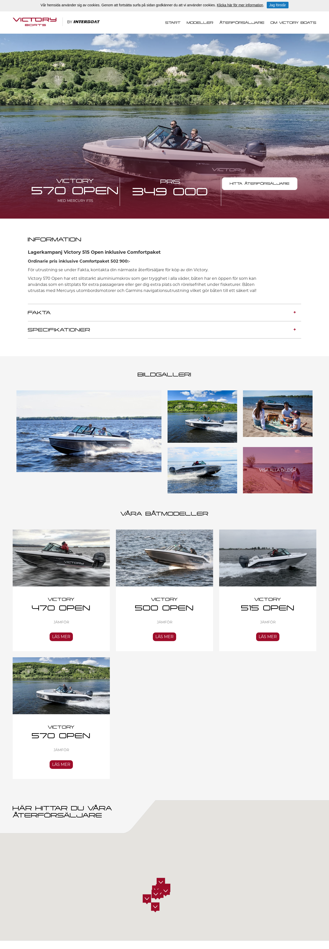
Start (173, 23)
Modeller (200, 23)
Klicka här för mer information (240, 5)
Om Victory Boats (293, 23)
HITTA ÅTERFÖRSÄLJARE (260, 183)
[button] (155, 907)
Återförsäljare (241, 23)
